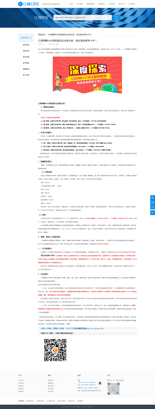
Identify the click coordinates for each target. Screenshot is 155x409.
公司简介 (21, 380)
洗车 (96, 22)
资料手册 (26, 51)
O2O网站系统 (40, 401)
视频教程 (26, 69)
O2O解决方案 (51, 401)
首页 (71, 4)
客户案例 (21, 383)
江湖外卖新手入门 (60, 22)
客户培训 (26, 75)
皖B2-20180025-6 (88, 407)
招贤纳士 (21, 386)
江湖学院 (111, 4)
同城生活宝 (71, 401)
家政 (85, 22)
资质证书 (21, 388)
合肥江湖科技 (61, 401)
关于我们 (132, 4)
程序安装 (26, 45)
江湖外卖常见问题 (75, 22)
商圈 (91, 22)
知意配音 (80, 401)
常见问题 (26, 57)
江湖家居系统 (29, 401)
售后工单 (122, 4)
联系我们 (21, 391)
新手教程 (26, 63)
